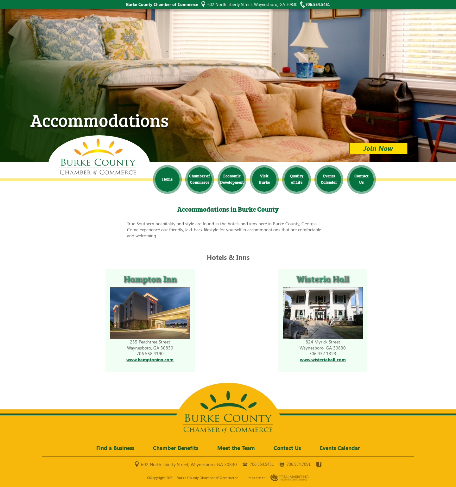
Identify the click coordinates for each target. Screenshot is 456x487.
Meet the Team (236, 447)
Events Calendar (340, 447)
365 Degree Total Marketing (289, 477)
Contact (361, 179)
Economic (232, 179)
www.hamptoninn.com (150, 359)
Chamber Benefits (175, 447)
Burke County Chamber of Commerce (97, 157)
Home (167, 179)
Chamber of (199, 179)
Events (329, 179)
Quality (296, 179)
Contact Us (287, 447)
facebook (318, 464)
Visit (264, 179)
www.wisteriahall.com (323, 359)
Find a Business (115, 447)
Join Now (378, 148)
